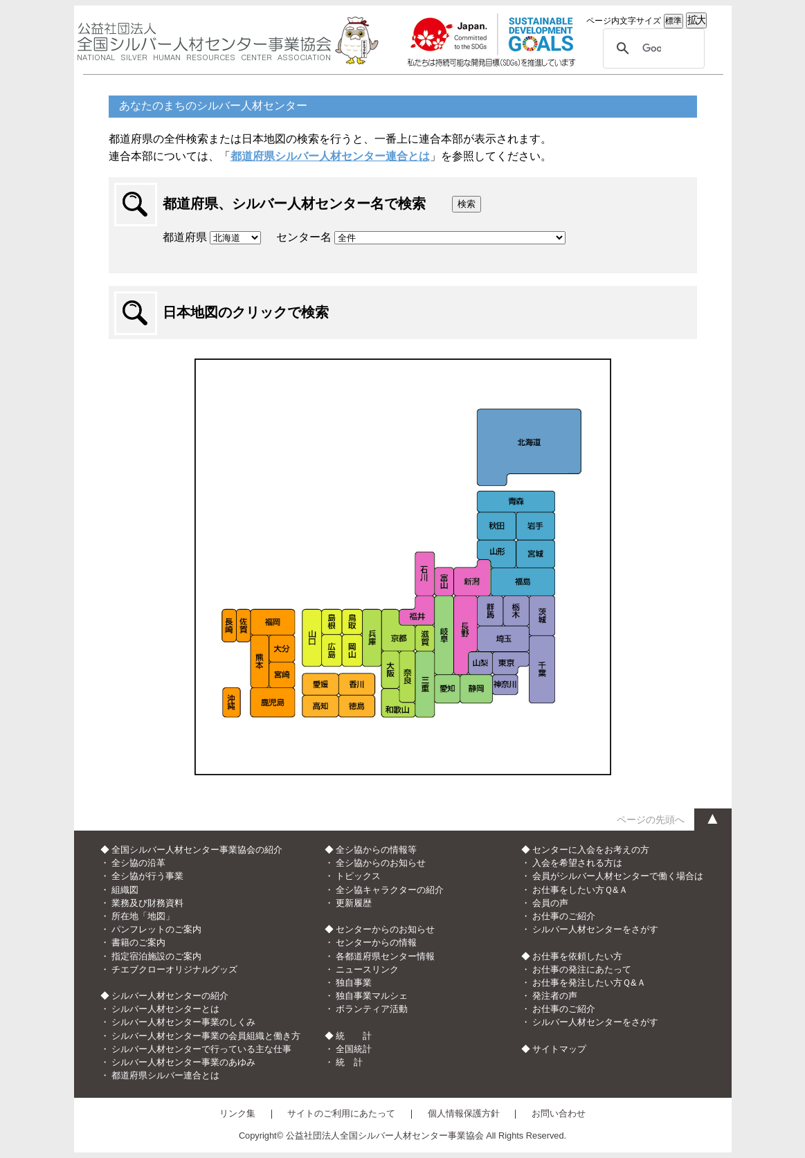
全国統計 (354, 1049)
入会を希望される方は (577, 863)
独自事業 (354, 982)
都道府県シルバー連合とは (165, 1075)
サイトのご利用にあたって (341, 1113)
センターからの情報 (376, 942)
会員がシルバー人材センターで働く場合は (617, 876)
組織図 (124, 890)
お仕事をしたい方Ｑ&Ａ (580, 890)
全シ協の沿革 (138, 863)
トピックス (358, 876)
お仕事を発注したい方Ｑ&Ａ (589, 982)
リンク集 (237, 1113)
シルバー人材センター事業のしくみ (183, 1022)
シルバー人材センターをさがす (595, 929)
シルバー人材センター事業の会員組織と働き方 (205, 1036)
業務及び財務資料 (147, 903)
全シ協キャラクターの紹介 (390, 890)
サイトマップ (559, 1049)
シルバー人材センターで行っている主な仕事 (201, 1049)
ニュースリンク (367, 969)
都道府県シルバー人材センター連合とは (330, 156)
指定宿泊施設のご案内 (156, 956)
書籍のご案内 (138, 942)
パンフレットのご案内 (156, 929)
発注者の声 (554, 995)
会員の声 (550, 903)
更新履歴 (354, 903)
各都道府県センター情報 (385, 956)
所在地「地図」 (142, 916)
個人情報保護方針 (464, 1113)
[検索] (651, 48)
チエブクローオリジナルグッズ (174, 969)
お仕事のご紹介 (563, 916)
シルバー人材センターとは (165, 1009)
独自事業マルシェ (372, 995)
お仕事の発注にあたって (581, 969)
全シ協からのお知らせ (381, 863)
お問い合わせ (559, 1113)
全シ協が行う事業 (147, 876)
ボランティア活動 (372, 1009)
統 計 (349, 1062)
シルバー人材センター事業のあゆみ (183, 1062)
